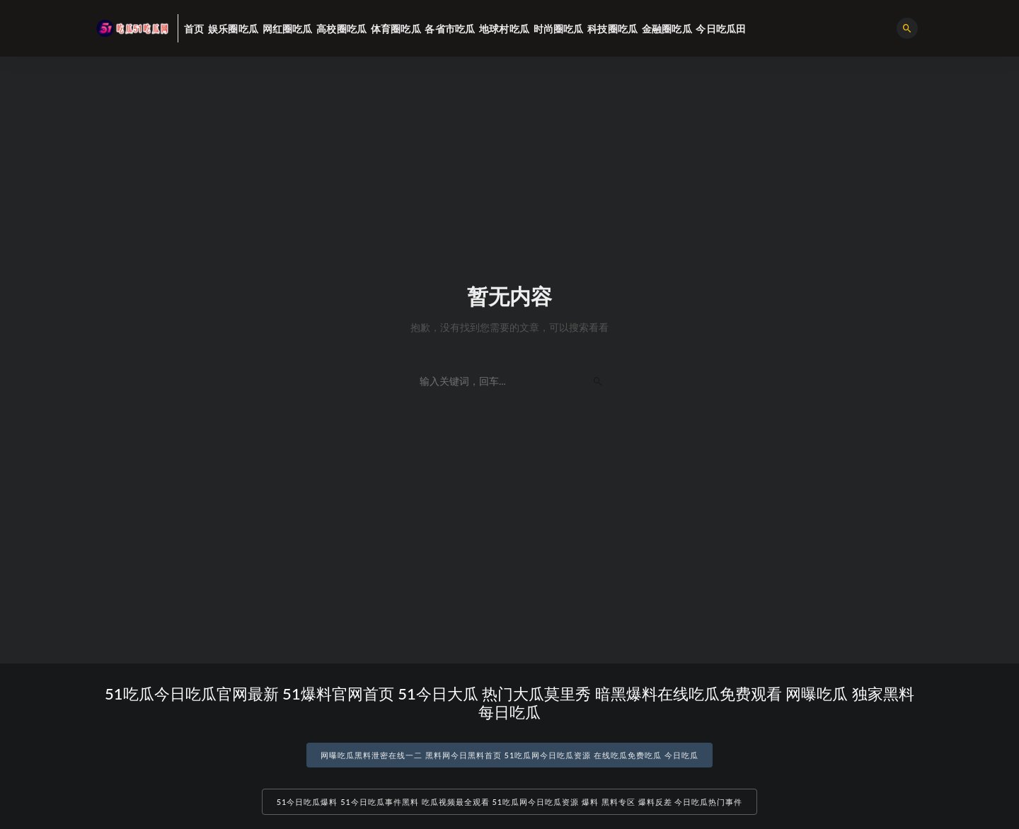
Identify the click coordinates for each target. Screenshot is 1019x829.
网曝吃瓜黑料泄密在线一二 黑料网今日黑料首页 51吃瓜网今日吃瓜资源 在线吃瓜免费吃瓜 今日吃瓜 (509, 755)
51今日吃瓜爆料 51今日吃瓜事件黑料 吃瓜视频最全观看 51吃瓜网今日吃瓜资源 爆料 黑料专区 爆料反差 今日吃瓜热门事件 (510, 801)
